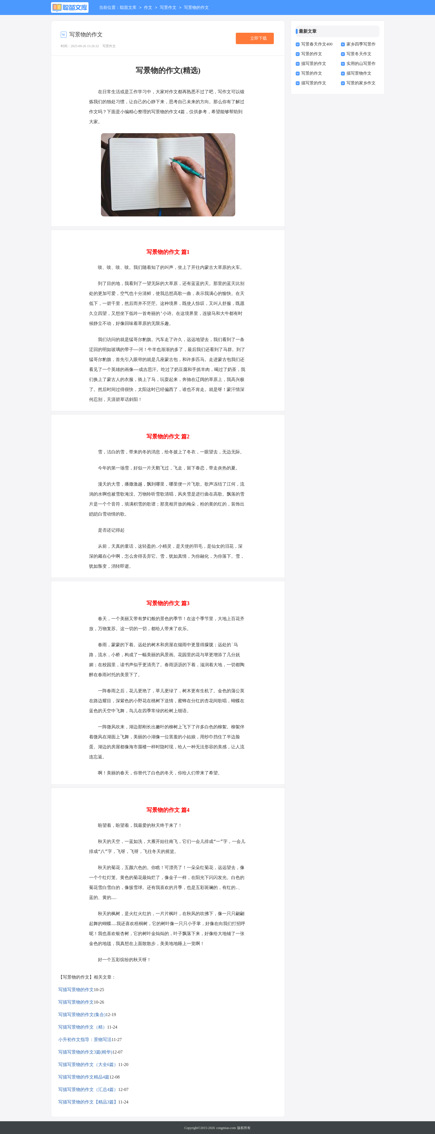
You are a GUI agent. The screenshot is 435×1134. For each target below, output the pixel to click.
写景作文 (168, 8)
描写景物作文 (359, 73)
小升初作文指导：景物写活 (85, 1039)
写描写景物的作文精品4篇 (83, 1076)
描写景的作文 (313, 63)
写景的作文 (311, 54)
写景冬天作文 (359, 54)
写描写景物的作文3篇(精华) (85, 1051)
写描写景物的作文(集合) (82, 1014)
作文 (148, 8)
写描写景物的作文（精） (82, 1026)
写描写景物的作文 (76, 989)
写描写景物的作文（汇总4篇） (88, 1089)
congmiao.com (226, 1127)
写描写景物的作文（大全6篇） (88, 1064)
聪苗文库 (128, 8)
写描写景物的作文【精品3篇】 (88, 1101)
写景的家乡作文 (361, 83)
